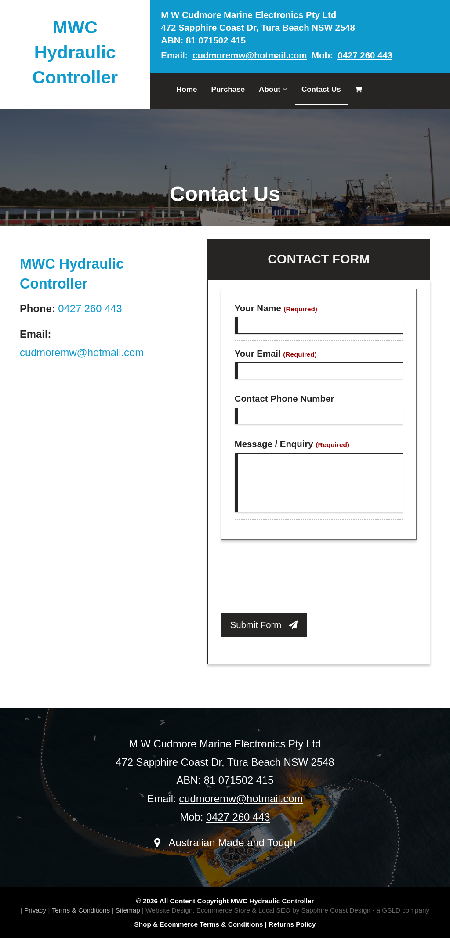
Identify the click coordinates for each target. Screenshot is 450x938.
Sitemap (128, 910)
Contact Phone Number (284, 399)
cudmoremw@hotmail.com (249, 55)
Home (186, 89)
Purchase (228, 89)
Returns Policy (292, 924)
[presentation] (288, 579)
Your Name (276, 308)
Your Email (276, 353)
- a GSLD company (400, 910)
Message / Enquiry (292, 444)
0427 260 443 (365, 55)
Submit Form (264, 625)
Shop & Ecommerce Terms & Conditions (198, 924)
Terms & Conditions (81, 910)
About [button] (273, 89)
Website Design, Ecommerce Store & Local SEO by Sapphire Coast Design (257, 910)
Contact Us (321, 89)
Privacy (35, 910)
